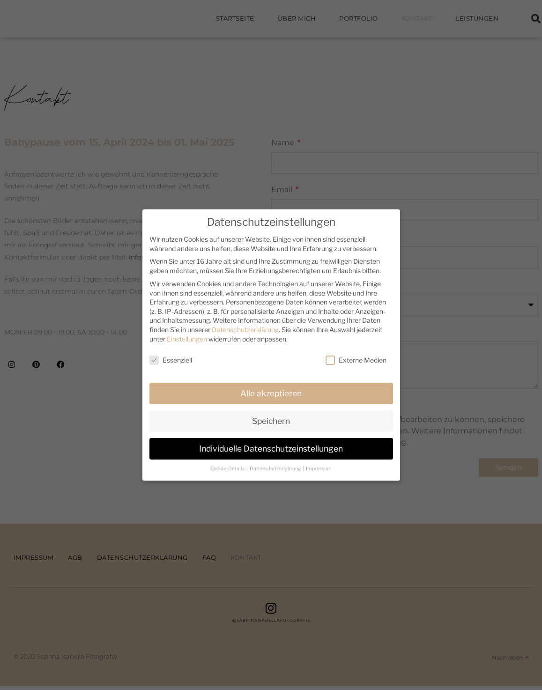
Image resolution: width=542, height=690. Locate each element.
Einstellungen (187, 339)
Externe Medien (356, 360)
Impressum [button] (319, 469)
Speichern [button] (271, 421)
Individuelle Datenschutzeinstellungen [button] (271, 448)
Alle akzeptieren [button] (271, 393)
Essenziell (170, 360)
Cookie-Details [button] (227, 469)
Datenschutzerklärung (245, 330)
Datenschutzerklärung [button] (276, 469)
